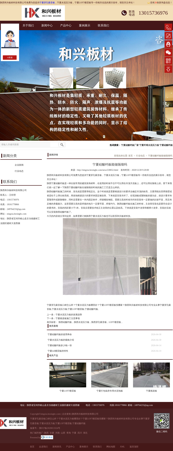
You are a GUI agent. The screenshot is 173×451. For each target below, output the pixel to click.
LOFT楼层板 (115, 322)
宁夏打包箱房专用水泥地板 (110, 391)
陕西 (46, 433)
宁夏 (74, 433)
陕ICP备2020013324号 (49, 428)
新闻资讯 (56, 446)
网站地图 (110, 446)
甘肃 (52, 433)
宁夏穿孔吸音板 (47, 2)
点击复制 (66, 414)
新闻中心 (47, 25)
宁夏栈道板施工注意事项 (68, 318)
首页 (130, 156)
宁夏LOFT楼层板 (68, 391)
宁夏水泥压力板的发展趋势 (69, 314)
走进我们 (43, 446)
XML (122, 446)
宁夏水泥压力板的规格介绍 (61, 340)
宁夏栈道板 (151, 391)
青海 (68, 433)
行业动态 (140, 156)
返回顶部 (134, 446)
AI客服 (10, 57)
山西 (63, 433)
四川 (80, 433)
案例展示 (84, 25)
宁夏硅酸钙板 (166, 145)
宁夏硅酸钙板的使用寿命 (60, 334)
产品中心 (65, 25)
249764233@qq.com (16, 209)
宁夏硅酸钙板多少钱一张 (60, 345)
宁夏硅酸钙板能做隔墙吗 (160, 156)
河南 (57, 433)
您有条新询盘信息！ (159, 2)
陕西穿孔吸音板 (99, 322)
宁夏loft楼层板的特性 (58, 351)
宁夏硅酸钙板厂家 (130, 145)
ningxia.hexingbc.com (16, 214)
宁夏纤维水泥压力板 (149, 145)
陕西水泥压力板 (81, 322)
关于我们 (28, 25)
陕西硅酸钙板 (65, 322)
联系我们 (103, 25)
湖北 (85, 433)
